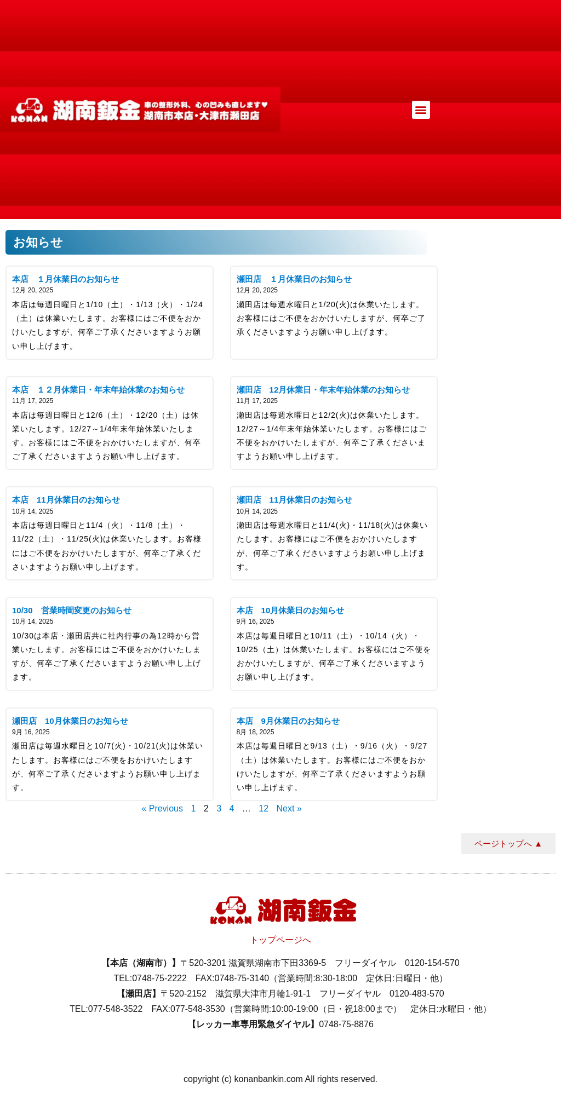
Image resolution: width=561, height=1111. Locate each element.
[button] (421, 110)
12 (263, 808)
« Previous (162, 808)
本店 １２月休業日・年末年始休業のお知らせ (98, 389)
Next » (289, 808)
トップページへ (280, 940)
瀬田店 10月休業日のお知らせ (70, 721)
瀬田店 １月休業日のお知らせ (294, 279)
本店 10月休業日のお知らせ (291, 610)
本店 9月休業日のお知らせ (288, 721)
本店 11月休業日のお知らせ (66, 499)
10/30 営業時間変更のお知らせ (71, 610)
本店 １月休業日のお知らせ (65, 279)
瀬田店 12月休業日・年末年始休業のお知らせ (323, 389)
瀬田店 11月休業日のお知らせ (295, 499)
